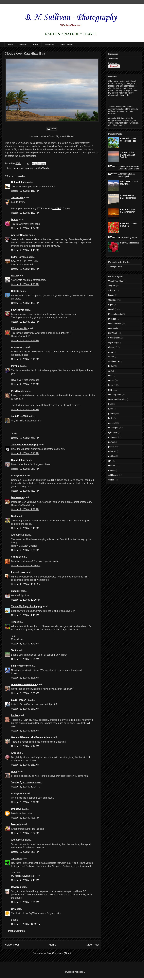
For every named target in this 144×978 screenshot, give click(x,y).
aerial (110, 352)
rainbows (112, 451)
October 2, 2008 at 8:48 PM (25, 528)
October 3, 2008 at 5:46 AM (25, 730)
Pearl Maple (17, 391)
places (111, 447)
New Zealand (114, 328)
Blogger (80, 972)
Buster (111, 295)
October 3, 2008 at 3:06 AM (25, 677)
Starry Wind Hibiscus (129, 243)
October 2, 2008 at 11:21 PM (25, 584)
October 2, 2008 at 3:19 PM (25, 359)
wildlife (111, 480)
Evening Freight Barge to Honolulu (128, 196)
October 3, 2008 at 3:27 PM (25, 802)
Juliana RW (17, 197)
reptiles (111, 456)
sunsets (111, 465)
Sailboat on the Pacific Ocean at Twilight (127, 154)
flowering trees (114, 394)
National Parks (114, 323)
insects (111, 423)
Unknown (16, 809)
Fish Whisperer (19, 666)
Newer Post (12, 944)
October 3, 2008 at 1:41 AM (25, 643)
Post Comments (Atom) (59, 953)
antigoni (15, 591)
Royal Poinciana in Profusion (128, 224)
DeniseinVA (17, 497)
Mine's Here (17, 639)
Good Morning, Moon (128, 237)
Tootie (14, 650)
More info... (126, 95)
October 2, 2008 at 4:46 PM (25, 438)
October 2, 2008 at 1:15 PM (25, 191)
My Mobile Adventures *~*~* (25, 876)
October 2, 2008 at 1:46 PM (25, 269)
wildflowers (113, 475)
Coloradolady (18, 182)
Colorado (112, 300)
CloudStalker (18, 460)
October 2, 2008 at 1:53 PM (25, 303)
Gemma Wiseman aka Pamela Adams (31, 737)
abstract (111, 347)
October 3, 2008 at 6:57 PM (25, 833)
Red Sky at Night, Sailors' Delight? (128, 210)
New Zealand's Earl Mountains (129, 182)
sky (35, 168)
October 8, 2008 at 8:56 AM (25, 902)
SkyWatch (43, 168)
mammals (112, 437)
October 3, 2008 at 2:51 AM (25, 659)
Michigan (112, 319)
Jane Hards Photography (24, 444)
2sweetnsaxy (18, 572)
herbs (110, 418)
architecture (113, 361)
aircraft (111, 356)
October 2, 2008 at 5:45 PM (25, 469)
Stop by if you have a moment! (26, 782)
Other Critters (66, 44)
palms (111, 442)
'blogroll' (111, 285)
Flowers (23, 44)
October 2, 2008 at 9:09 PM (25, 550)
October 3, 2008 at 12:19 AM (25, 600)
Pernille (15, 366)
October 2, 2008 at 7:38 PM (25, 509)
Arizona (111, 290)
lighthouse (113, 432)
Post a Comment (16, 931)
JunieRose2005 (19, 416)
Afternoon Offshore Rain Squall (127, 175)
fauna (110, 385)
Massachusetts (115, 314)
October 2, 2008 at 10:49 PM (25, 565)
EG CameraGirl (19, 328)
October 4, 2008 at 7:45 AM (25, 880)
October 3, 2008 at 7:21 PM (25, 852)
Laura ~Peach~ (19, 700)
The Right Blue (115, 266)
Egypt (110, 305)
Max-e (14, 275)
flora (110, 390)
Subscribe (113, 58)
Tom (13, 622)
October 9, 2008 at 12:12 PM (25, 924)
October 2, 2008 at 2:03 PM (25, 322)
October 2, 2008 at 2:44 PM (25, 340)
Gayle (14, 771)
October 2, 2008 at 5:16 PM (25, 453)
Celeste (15, 291)
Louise (15, 715)
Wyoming (112, 342)
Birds (35, 44)
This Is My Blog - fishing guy (26, 606)
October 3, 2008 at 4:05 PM (25, 817)
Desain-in (16, 824)
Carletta (15, 557)
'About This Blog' (115, 281)
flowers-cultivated (116, 399)
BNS (13, 909)
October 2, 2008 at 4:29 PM (25, 409)
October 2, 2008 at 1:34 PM (25, 228)
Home (10, 44)
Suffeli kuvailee (19, 257)
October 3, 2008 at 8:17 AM (25, 765)
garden (111, 413)
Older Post (92, 944)
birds (110, 366)
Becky (14, 516)
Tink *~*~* (16, 858)
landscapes (27, 168)
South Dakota (114, 338)
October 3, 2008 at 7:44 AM (25, 746)
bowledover (17, 310)
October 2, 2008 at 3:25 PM (25, 384)
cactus (111, 371)
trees (110, 470)
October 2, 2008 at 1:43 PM (25, 250)
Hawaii (16, 168)
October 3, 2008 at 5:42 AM (25, 709)
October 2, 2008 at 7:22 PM (25, 491)
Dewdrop (16, 887)
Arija (13, 753)
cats (110, 376)
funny (110, 409)
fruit (110, 404)
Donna (14, 219)
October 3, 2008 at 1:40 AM (25, 615)
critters (111, 380)
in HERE (56, 208)
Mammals (49, 44)
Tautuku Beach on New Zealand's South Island (129, 167)
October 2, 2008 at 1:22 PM (25, 213)
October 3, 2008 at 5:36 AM (25, 693)
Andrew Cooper (19, 235)
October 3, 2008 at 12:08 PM (25, 786)
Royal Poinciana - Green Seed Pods (128, 139)
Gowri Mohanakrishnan (24, 684)
